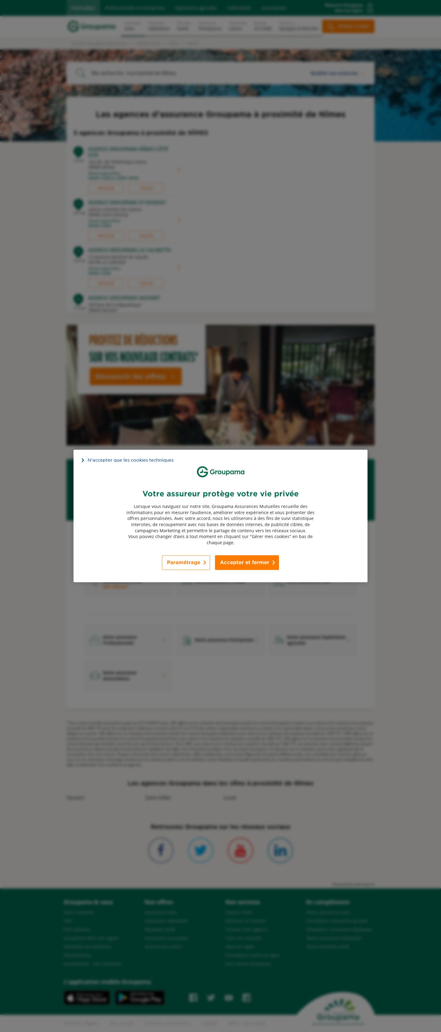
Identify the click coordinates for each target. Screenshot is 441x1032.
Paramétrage (183, 562)
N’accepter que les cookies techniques (131, 460)
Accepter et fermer (244, 562)
